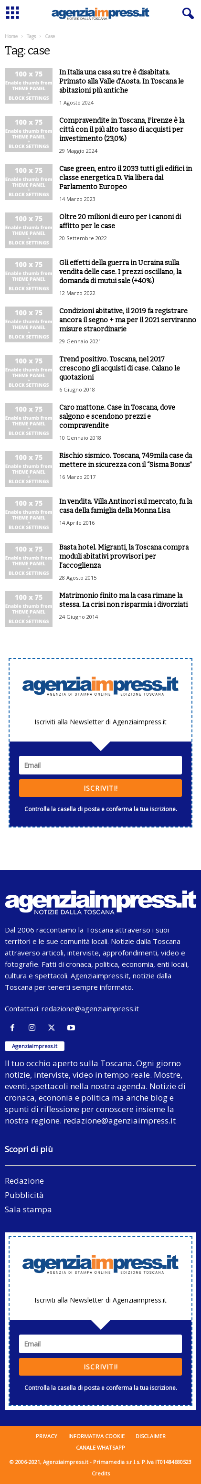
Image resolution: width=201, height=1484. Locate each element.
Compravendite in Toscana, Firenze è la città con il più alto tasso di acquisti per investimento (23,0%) (121, 130)
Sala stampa (28, 1209)
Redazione (24, 1180)
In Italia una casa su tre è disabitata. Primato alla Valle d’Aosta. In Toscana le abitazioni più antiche (121, 81)
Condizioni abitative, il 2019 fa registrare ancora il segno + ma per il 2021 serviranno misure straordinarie (127, 320)
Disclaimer (151, 1436)
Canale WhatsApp (100, 1447)
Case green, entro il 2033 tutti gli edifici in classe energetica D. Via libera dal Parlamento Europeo (125, 178)
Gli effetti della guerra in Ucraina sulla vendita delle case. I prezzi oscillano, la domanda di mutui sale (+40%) (120, 272)
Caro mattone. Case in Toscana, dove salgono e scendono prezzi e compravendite (117, 416)
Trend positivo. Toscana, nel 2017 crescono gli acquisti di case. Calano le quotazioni (119, 368)
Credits (101, 1473)
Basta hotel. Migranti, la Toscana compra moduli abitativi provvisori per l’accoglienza (124, 556)
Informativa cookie (96, 1436)
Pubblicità (24, 1194)
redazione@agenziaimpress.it (90, 1008)
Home (11, 36)
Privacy (46, 1436)
